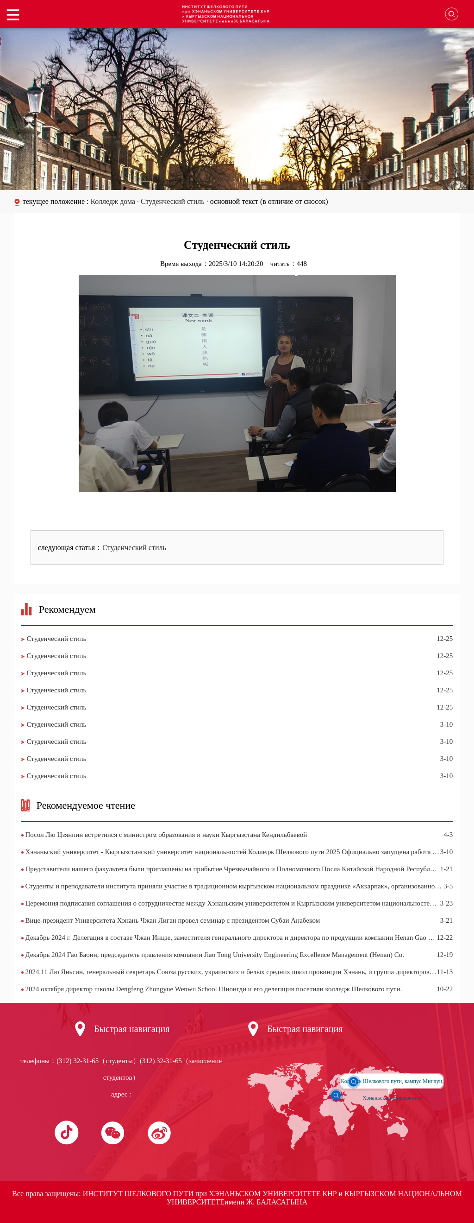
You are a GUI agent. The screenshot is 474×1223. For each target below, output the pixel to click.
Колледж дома (113, 201)
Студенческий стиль (173, 201)
